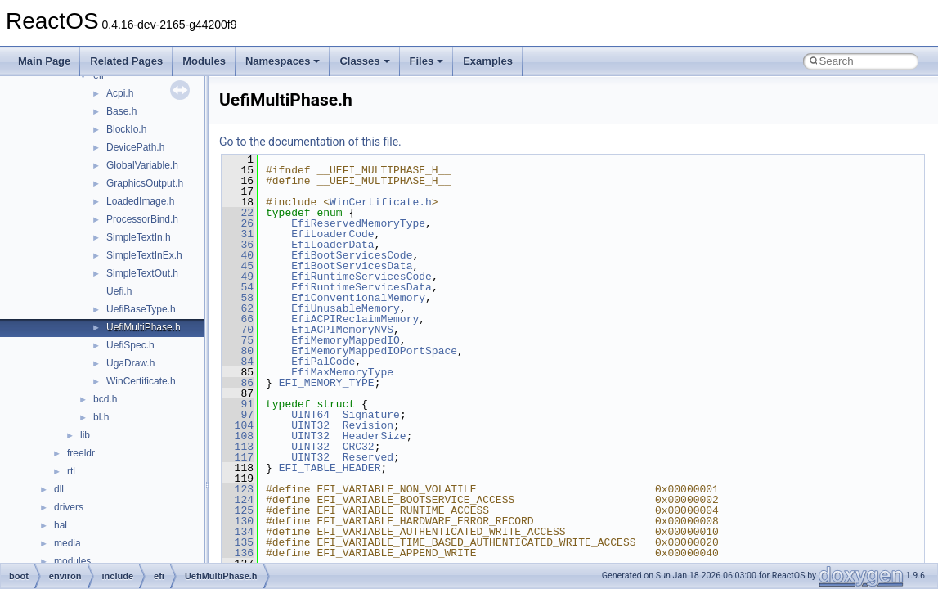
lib (85, 435)
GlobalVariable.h (142, 165)
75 (238, 340)
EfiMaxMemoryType (342, 372)
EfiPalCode (323, 361)
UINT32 (310, 425)
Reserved (368, 457)
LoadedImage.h (140, 201)
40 (238, 255)
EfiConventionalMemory (358, 297)
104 (238, 425)
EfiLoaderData (332, 244)
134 (238, 531)
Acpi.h (119, 93)
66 (238, 319)
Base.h (121, 111)
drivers (68, 507)
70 (238, 329)
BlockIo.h (126, 129)
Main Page (44, 61)
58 (238, 297)
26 (238, 223)
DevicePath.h (135, 147)
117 (238, 457)
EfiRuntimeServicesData (361, 287)
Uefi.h (119, 291)
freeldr (81, 453)
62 (238, 308)
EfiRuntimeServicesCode (361, 276)
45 (238, 266)
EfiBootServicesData (351, 266)
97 (238, 414)
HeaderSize (374, 436)
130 (238, 521)
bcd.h (105, 399)
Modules (204, 61)
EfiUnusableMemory (345, 308)
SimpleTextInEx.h (144, 255)
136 (238, 553)
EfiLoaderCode (332, 234)
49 (238, 276)
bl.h (101, 417)
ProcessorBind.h (142, 219)
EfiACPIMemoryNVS (342, 329)
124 (238, 499)
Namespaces (283, 61)
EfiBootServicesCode (351, 255)
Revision (368, 425)
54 (238, 287)
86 (238, 382)
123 (238, 489)
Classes (364, 61)
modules (72, 561)
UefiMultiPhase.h (143, 327)
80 (238, 351)
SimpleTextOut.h (142, 273)
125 (238, 510)
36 (238, 244)
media (67, 543)
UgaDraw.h (130, 363)
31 (238, 234)
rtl (71, 471)
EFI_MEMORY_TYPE (327, 382)
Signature (371, 414)
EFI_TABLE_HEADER (330, 468)
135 (238, 542)
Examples (488, 61)
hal (60, 525)
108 (238, 436)
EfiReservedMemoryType (358, 223)
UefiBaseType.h (141, 309)
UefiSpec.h (130, 345)
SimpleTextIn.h (138, 237)
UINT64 (310, 414)
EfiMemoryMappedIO (345, 340)
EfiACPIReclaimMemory (355, 319)
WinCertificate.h (141, 381)
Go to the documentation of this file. (310, 141)
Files (427, 61)
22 (238, 212)
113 (238, 446)
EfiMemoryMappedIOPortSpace (374, 351)
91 (238, 404)
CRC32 (359, 446)
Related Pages (126, 61)
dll (59, 489)
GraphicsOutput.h (144, 183)
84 (238, 361)
